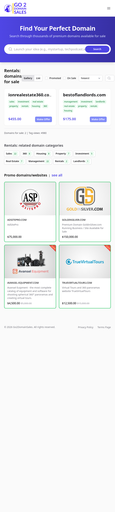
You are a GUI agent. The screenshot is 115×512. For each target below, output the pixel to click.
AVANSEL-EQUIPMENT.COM (23, 282)
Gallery (28, 78)
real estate (37, 101)
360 (45, 106)
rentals (25, 106)
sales (11, 101)
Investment (84, 154)
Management (39, 161)
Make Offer (43, 119)
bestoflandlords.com (84, 95)
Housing (43, 154)
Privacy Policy (85, 327)
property (13, 106)
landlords (100, 101)
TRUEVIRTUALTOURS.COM (77, 282)
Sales (12, 154)
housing (36, 106)
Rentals (61, 161)
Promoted (55, 78)
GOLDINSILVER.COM (73, 219)
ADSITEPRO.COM (17, 219)
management (70, 101)
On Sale (71, 78)
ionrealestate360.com (30, 95)
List (38, 78)
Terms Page (104, 327)
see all (57, 175)
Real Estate (15, 161)
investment (23, 101)
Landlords (81, 161)
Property (63, 154)
